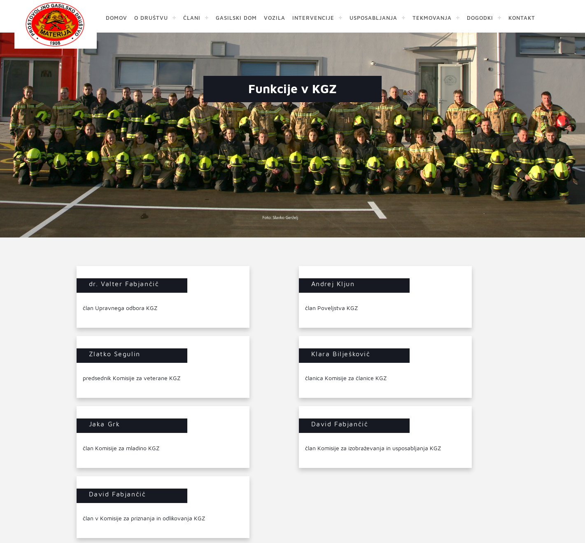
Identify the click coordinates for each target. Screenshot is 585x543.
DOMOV (116, 17)
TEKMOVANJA (432, 17)
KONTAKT (521, 17)
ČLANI (191, 17)
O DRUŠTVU (151, 17)
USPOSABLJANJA (373, 17)
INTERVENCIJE (313, 17)
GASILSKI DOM (236, 17)
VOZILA (274, 17)
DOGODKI (480, 17)
